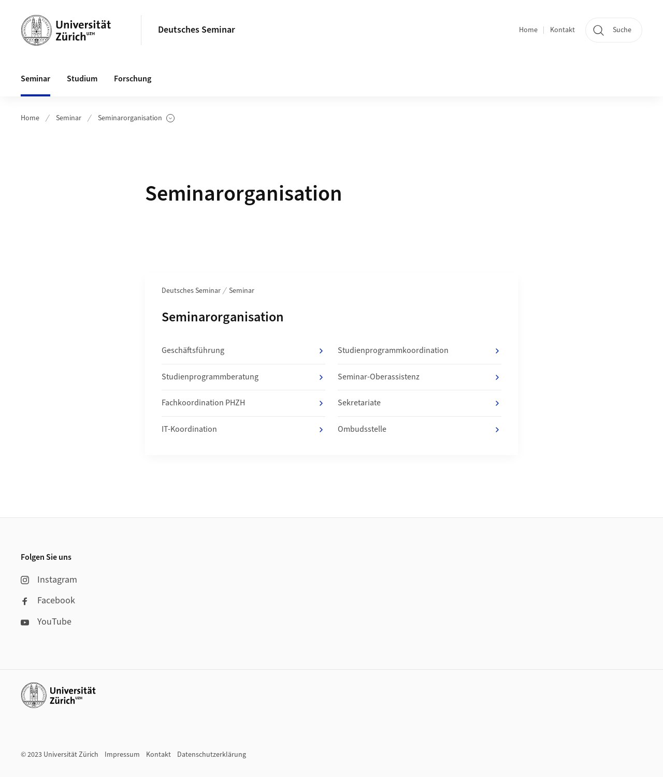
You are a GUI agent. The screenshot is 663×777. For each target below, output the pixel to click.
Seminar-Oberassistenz (419, 377)
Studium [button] (82, 78)
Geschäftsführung (243, 351)
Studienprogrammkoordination (419, 351)
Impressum (122, 755)
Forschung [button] (132, 78)
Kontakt (562, 30)
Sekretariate (419, 403)
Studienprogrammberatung (243, 377)
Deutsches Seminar (196, 29)
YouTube (46, 621)
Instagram (49, 579)
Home (528, 30)
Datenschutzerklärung (211, 755)
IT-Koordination (243, 429)
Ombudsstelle (419, 429)
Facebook (48, 600)
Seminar (68, 118)
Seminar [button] (35, 78)
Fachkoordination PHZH (243, 403)
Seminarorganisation (136, 118)
